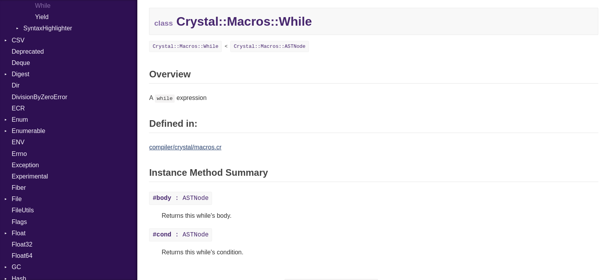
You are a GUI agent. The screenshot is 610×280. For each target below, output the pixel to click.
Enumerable (28, 131)
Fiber (19, 187)
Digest (20, 74)
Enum (20, 119)
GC (16, 267)
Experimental (30, 176)
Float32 (22, 244)
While (43, 5)
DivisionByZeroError (39, 97)
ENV (18, 142)
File (17, 199)
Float (19, 233)
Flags (19, 222)
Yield (42, 17)
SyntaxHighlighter (47, 28)
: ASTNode (180, 198)
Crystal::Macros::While (185, 46)
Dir (15, 85)
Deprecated (28, 51)
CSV (18, 40)
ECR (18, 108)
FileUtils (23, 210)
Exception (25, 165)
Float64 (22, 255)
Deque (21, 63)
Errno (19, 153)
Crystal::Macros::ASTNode (269, 46)
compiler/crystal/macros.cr (185, 147)
